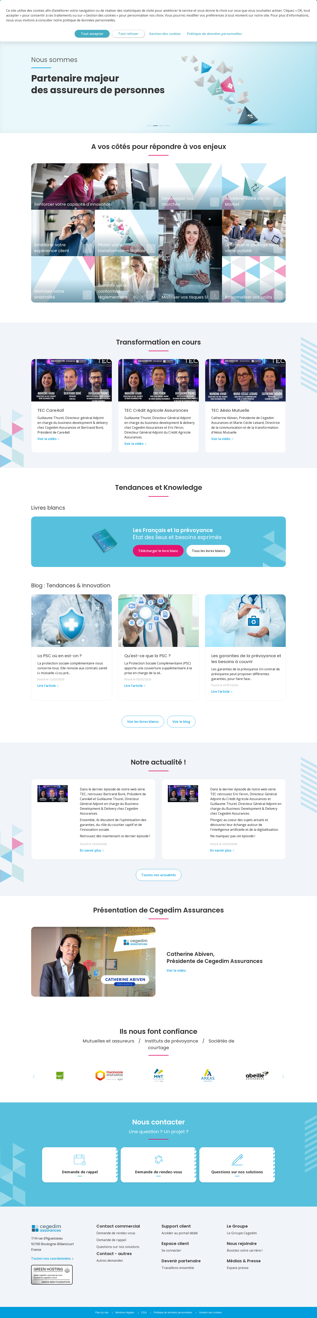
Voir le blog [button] (181, 721)
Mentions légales (124, 1312)
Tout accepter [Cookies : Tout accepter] (92, 33)
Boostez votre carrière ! (244, 1250)
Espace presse (237, 1268)
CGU (144, 1312)
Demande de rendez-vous (115, 1233)
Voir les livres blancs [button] (143, 721)
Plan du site (101, 1312)
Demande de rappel (111, 1240)
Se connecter (171, 1250)
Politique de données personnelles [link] (214, 33)
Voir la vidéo (176, 970)
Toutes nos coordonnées (51, 1258)
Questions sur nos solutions (117, 1247)
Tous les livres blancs (208, 551)
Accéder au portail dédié (180, 1233)
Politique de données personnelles (173, 1312)
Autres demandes (109, 1260)
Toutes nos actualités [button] (158, 875)
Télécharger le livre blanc (158, 551)
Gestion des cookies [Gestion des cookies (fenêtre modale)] (165, 33)
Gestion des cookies (210, 1312)
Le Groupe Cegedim (242, 1233)
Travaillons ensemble (178, 1268)
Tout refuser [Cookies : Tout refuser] (128, 33)
